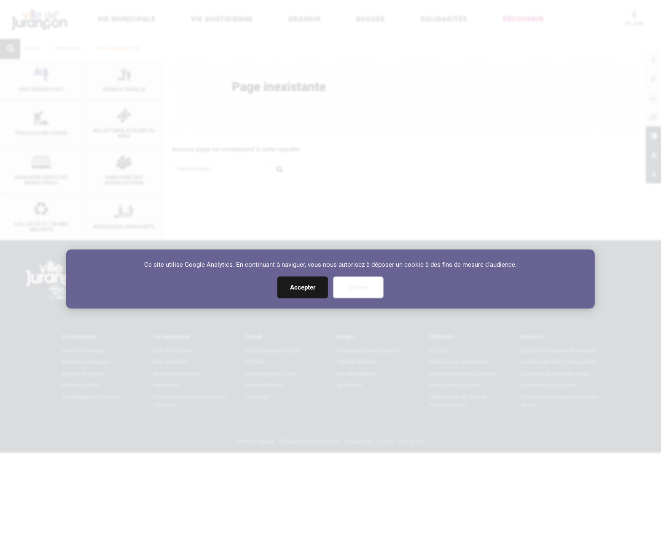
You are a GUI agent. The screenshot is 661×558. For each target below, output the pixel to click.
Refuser (358, 287)
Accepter (302, 287)
